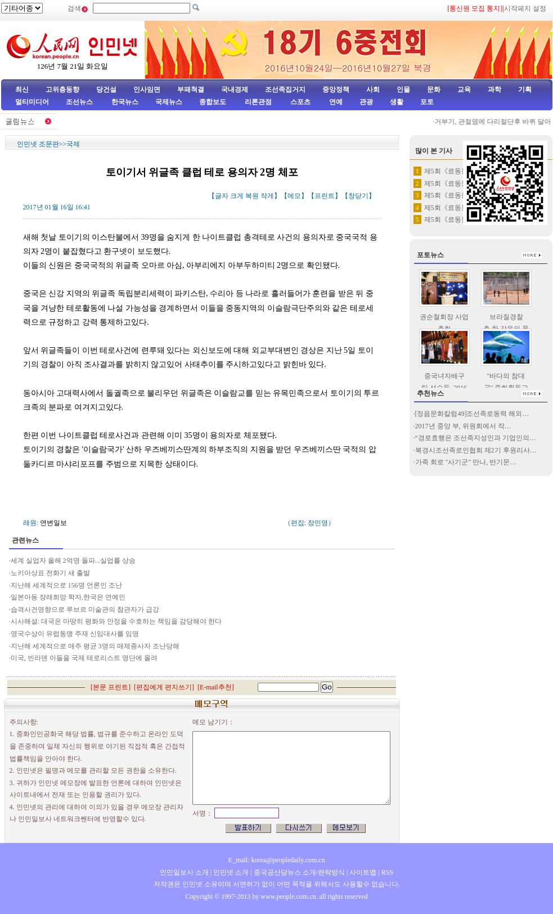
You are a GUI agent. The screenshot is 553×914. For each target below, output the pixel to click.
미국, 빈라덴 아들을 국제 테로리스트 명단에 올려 (84, 658)
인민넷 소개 (230, 872)
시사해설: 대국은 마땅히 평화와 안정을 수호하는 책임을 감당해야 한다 (116, 621)
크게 (237, 196)
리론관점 (258, 102)
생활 (396, 102)
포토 (427, 102)
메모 (294, 196)
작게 (267, 196)
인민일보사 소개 (184, 872)
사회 (373, 89)
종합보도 (212, 102)
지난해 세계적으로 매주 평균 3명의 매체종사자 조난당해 (95, 646)
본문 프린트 (110, 687)
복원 (252, 196)
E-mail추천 (216, 687)
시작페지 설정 (525, 8)
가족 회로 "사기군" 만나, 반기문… (466, 462)
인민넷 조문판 (38, 144)
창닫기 (358, 196)
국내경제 (234, 89)
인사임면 (146, 89)
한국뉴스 (124, 102)
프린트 (324, 196)
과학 (494, 89)
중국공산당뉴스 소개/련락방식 (299, 872)
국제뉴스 (168, 102)
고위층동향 (62, 89)
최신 (22, 89)
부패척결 (190, 89)
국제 (73, 144)
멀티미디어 (32, 102)
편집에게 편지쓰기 (164, 687)
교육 (464, 89)
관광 (366, 102)
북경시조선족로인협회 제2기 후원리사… (476, 450)
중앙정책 (335, 89)
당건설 (106, 89)
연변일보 (53, 523)
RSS (387, 872)
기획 (525, 89)
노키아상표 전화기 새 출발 (50, 573)
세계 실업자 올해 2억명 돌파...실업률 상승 (73, 560)
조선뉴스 (80, 102)
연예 (335, 102)
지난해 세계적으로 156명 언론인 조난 (66, 585)
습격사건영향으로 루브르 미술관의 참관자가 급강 (85, 609)
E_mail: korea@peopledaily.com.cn (276, 860)
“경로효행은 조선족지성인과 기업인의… (475, 438)
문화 (433, 89)
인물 (403, 89)
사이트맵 (362, 872)
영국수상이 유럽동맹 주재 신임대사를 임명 (75, 634)
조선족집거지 (285, 89)
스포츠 (300, 102)
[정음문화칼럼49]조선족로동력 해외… (472, 414)
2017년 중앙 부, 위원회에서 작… (463, 426)
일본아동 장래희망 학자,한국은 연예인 (68, 597)
